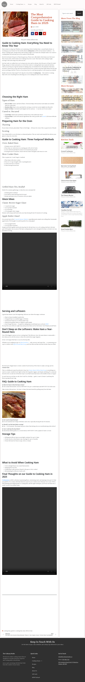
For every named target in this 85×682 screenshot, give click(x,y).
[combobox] (68, 13)
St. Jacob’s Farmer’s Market (21, 219)
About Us (41, 4)
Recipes (30, 4)
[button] (32, 33)
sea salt (44, 116)
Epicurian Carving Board (68, 166)
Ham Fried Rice (25, 342)
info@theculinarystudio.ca (65, 656)
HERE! (47, 324)
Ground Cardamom (67, 151)
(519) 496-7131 (65, 659)
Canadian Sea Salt (66, 210)
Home (11, 4)
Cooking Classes (20, 4)
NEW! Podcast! (57, 4)
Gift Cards (49, 4)
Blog (36, 4)
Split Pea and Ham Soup (19, 344)
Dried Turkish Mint (67, 229)
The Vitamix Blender (67, 195)
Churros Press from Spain (68, 180)
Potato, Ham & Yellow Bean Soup (37, 370)
